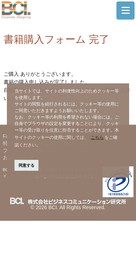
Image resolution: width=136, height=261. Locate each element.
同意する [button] (26, 165)
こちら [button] (97, 137)
